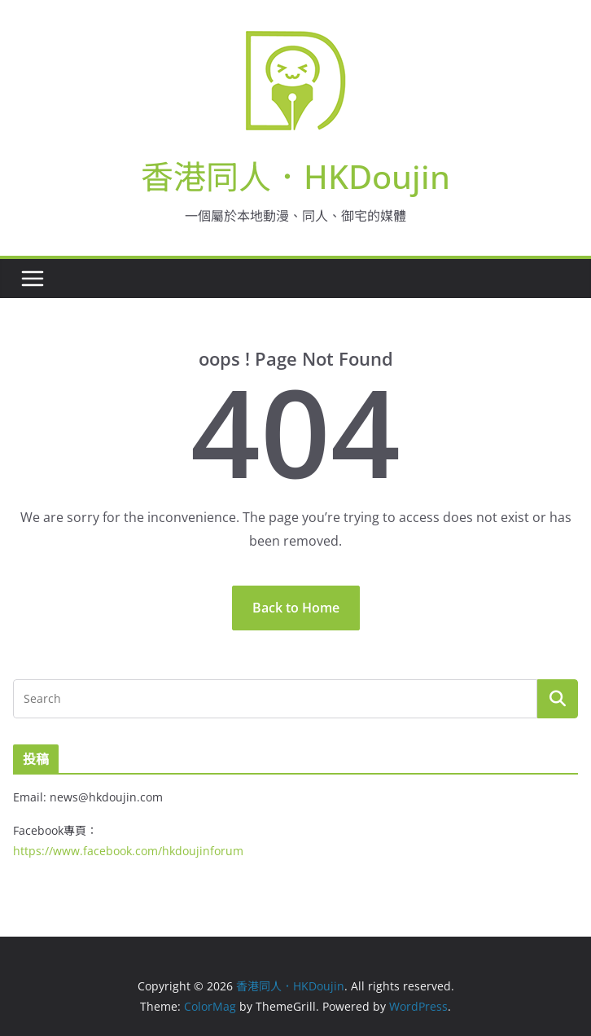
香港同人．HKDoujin (295, 176)
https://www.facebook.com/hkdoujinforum (128, 850)
